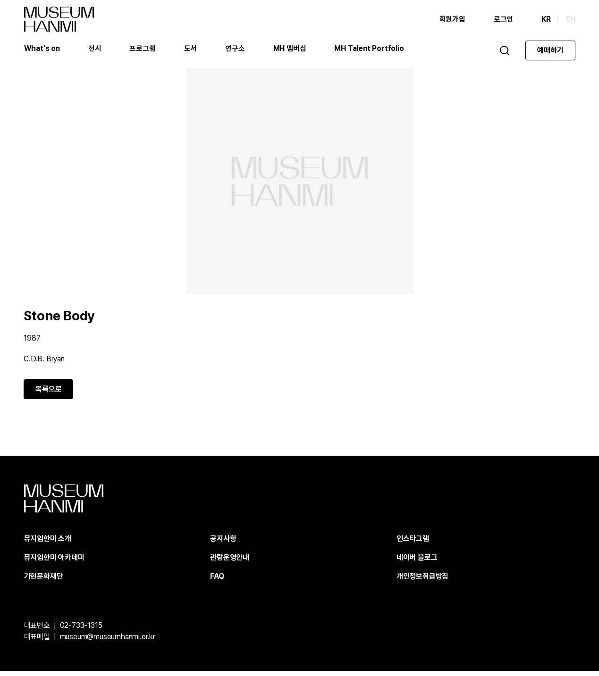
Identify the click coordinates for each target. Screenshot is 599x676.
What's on (42, 49)
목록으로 (49, 394)
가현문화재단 (43, 581)
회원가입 (452, 20)
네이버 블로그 (417, 562)
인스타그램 (413, 543)
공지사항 (223, 543)
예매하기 (550, 51)
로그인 (503, 20)
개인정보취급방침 (422, 581)
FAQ (217, 581)
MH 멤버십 (290, 49)
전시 (95, 49)
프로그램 (143, 49)
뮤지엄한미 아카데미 (54, 562)
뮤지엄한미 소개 (47, 543)
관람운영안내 (229, 562)
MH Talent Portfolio (370, 49)
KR (546, 20)
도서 (191, 49)
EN (570, 20)
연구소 (235, 49)
